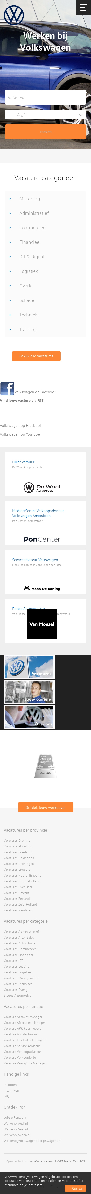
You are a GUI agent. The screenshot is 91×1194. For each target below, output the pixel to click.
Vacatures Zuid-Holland (20, 904)
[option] (45, 766)
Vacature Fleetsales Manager (24, 1040)
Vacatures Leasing (17, 966)
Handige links (16, 1074)
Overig (26, 286)
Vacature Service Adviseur (22, 1046)
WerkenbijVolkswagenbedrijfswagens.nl (32, 1141)
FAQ (6, 1096)
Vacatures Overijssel (18, 887)
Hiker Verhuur (23, 462)
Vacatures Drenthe (17, 840)
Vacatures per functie (23, 1006)
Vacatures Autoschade (19, 943)
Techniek (28, 315)
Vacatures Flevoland (18, 846)
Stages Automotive (17, 995)
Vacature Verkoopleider (20, 1057)
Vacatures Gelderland (19, 858)
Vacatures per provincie (25, 829)
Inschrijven (11, 1090)
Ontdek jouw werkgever (45, 807)
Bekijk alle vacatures (36, 356)
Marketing (29, 198)
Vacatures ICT (13, 960)
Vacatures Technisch (18, 984)
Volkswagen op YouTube (20, 434)
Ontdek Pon (15, 1106)
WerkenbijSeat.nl (16, 1129)
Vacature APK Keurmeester (23, 1028)
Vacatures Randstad (18, 910)
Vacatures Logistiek (17, 972)
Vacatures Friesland (18, 852)
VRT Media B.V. (67, 1161)
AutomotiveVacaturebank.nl (39, 1161)
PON (82, 1161)
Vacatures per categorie (26, 921)
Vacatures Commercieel (20, 949)
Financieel (30, 242)
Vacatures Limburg (17, 869)
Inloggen (10, 1084)
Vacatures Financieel (18, 955)
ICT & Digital (31, 257)
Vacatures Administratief (21, 931)
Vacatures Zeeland (17, 898)
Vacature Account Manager (23, 1017)
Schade (26, 300)
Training (27, 329)
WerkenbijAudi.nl (16, 1123)
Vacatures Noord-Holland (22, 881)
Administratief (34, 213)
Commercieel (33, 227)
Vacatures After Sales (19, 937)
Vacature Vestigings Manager (25, 1063)
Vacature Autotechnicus (20, 1034)
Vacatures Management (21, 978)
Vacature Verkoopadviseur (22, 1051)
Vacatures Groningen (19, 864)
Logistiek (28, 271)
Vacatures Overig (16, 989)
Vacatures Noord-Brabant (22, 875)
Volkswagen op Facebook (35, 392)
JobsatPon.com (15, 1117)
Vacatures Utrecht (16, 893)
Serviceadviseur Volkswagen (35, 559)
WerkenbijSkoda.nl (17, 1135)
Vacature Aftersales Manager (24, 1022)
